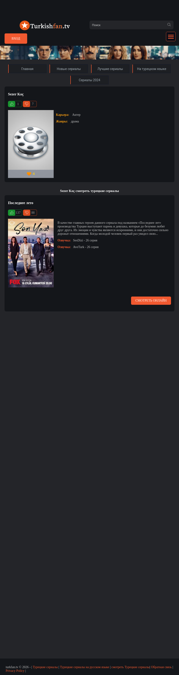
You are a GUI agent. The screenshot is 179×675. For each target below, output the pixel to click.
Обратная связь (161, 667)
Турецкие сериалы (45, 667)
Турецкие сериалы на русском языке (84, 667)
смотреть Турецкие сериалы (130, 667)
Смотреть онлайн (151, 300)
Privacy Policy (15, 670)
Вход (16, 38)
